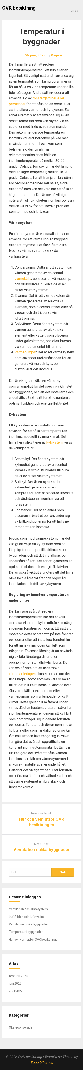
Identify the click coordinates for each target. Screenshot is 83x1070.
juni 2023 (15, 983)
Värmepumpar (25, 352)
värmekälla (23, 279)
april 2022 (16, 991)
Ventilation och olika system (28, 909)
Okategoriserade (20, 1027)
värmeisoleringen (22, 674)
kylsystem (54, 442)
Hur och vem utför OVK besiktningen (34, 939)
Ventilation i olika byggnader (41, 849)
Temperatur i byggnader (26, 932)
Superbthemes (41, 1062)
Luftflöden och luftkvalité (26, 917)
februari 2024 (18, 976)
